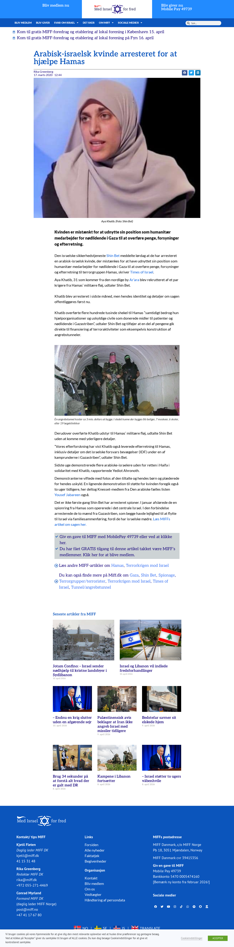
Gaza (134, 575)
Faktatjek (92, 855)
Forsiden (91, 844)
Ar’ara (134, 279)
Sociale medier (130, 23)
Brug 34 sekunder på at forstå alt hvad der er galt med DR (71, 780)
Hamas (117, 565)
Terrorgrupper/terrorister (82, 581)
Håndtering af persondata (105, 900)
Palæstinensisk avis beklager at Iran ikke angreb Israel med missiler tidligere (115, 724)
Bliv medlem (23, 22)
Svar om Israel (66, 23)
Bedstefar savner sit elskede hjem (159, 720)
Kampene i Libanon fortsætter (114, 778)
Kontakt (91, 878)
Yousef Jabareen (67, 494)
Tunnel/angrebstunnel (91, 587)
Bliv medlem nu (55, 5)
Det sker (89, 22)
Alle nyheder (95, 850)
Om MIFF (106, 23)
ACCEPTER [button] (217, 938)
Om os (90, 889)
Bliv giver (43, 22)
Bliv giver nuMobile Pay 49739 (176, 7)
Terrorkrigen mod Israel (147, 565)
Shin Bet (113, 255)
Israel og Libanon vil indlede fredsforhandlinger (144, 668)
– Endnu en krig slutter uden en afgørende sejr (72, 720)
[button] (184, 72)
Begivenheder (95, 861)
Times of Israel (141, 272)
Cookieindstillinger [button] (192, 938)
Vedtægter (93, 894)
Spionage (166, 575)
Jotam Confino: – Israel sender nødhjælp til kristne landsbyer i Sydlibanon (80, 670)
